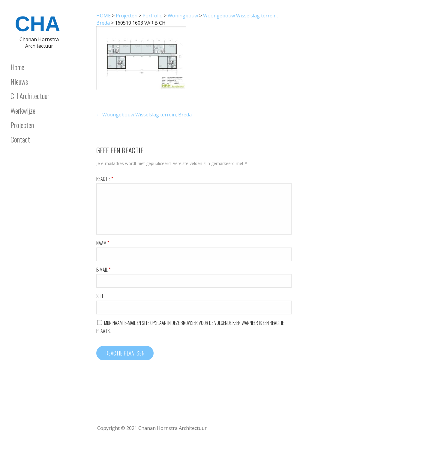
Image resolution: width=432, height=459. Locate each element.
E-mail (103, 269)
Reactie (104, 178)
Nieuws (19, 81)
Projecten (22, 124)
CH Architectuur (30, 95)
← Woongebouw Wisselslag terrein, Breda (144, 114)
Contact (20, 139)
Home (17, 67)
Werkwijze (22, 110)
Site (100, 296)
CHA (37, 24)
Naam (102, 243)
